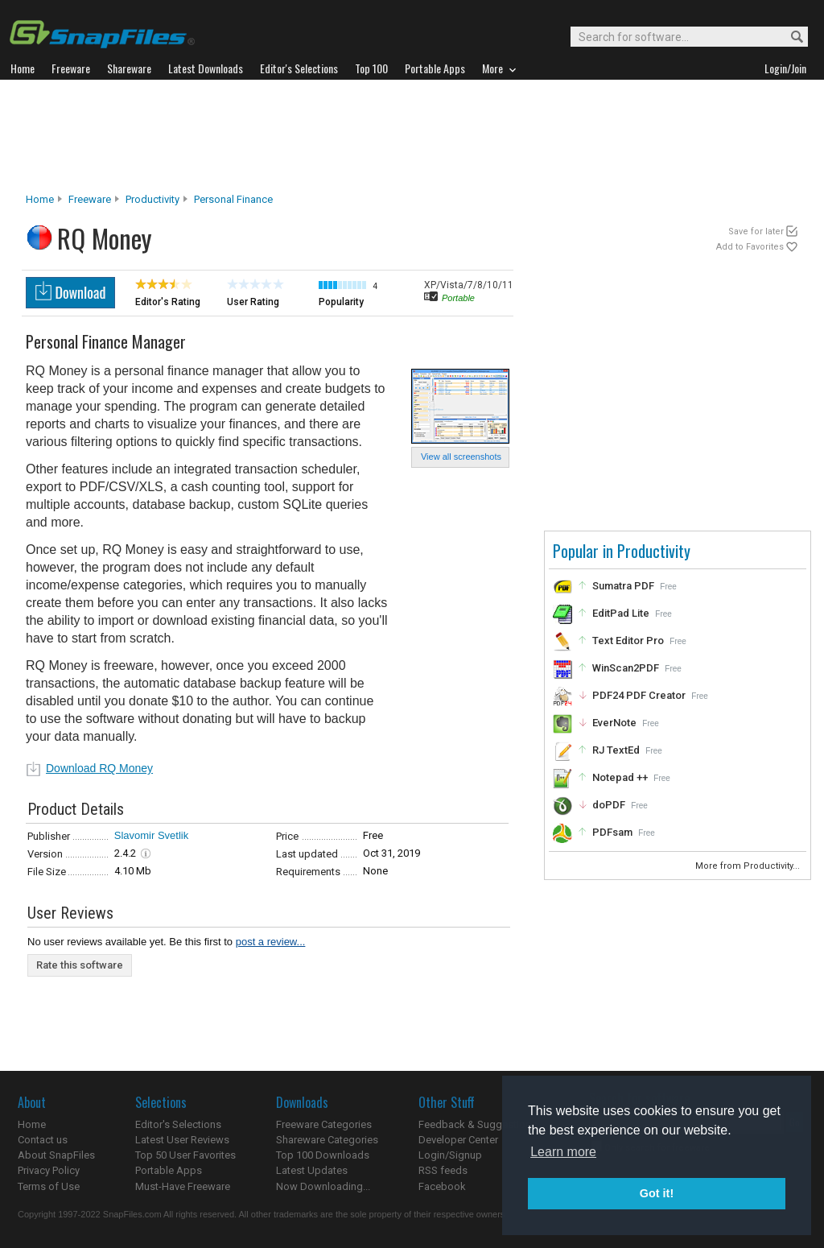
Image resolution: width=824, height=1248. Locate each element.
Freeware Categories (324, 1124)
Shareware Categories (327, 1140)
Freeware (89, 199)
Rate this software (79, 965)
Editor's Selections (178, 1124)
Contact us (43, 1140)
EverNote (614, 723)
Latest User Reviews (182, 1140)
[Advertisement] (412, 136)
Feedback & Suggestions (477, 1124)
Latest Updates (312, 1170)
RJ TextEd (616, 750)
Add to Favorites (750, 247)
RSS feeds (443, 1170)
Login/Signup (450, 1155)
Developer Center (458, 1140)
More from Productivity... (748, 866)
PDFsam (612, 832)
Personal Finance (233, 199)
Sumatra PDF (623, 586)
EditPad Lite (620, 613)
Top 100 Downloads (322, 1155)
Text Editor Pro (628, 640)
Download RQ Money (99, 768)
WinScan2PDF (625, 668)
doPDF (608, 805)
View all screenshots (461, 456)
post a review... (271, 942)
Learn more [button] (563, 1152)
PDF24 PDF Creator (639, 695)
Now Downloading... (323, 1186)
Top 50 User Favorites (185, 1155)
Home (40, 199)
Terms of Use (49, 1186)
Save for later (756, 231)
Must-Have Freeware (182, 1186)
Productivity (152, 199)
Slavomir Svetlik (151, 835)
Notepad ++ (620, 777)
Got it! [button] (657, 1193)
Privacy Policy (49, 1170)
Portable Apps (168, 1170)
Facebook (442, 1186)
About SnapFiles (56, 1155)
